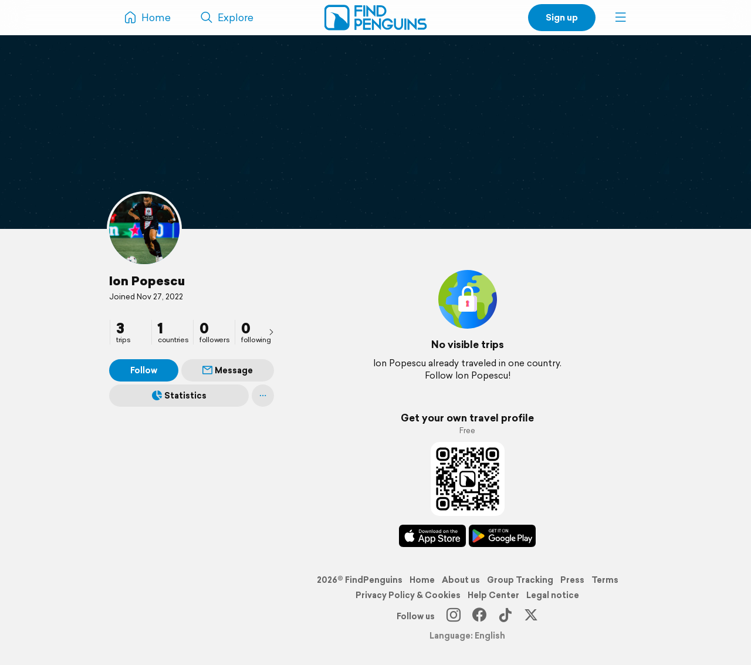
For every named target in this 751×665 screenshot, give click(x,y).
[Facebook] (479, 616)
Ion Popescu (147, 280)
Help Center (493, 595)
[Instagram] (453, 616)
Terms (604, 580)
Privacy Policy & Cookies (408, 595)
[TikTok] (505, 616)
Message (227, 370)
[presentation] (271, 331)
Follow (143, 370)
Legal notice (552, 595)
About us (461, 580)
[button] (621, 17)
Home (422, 580)
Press (572, 580)
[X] (531, 616)
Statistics (179, 395)
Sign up (562, 17)
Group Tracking (520, 580)
